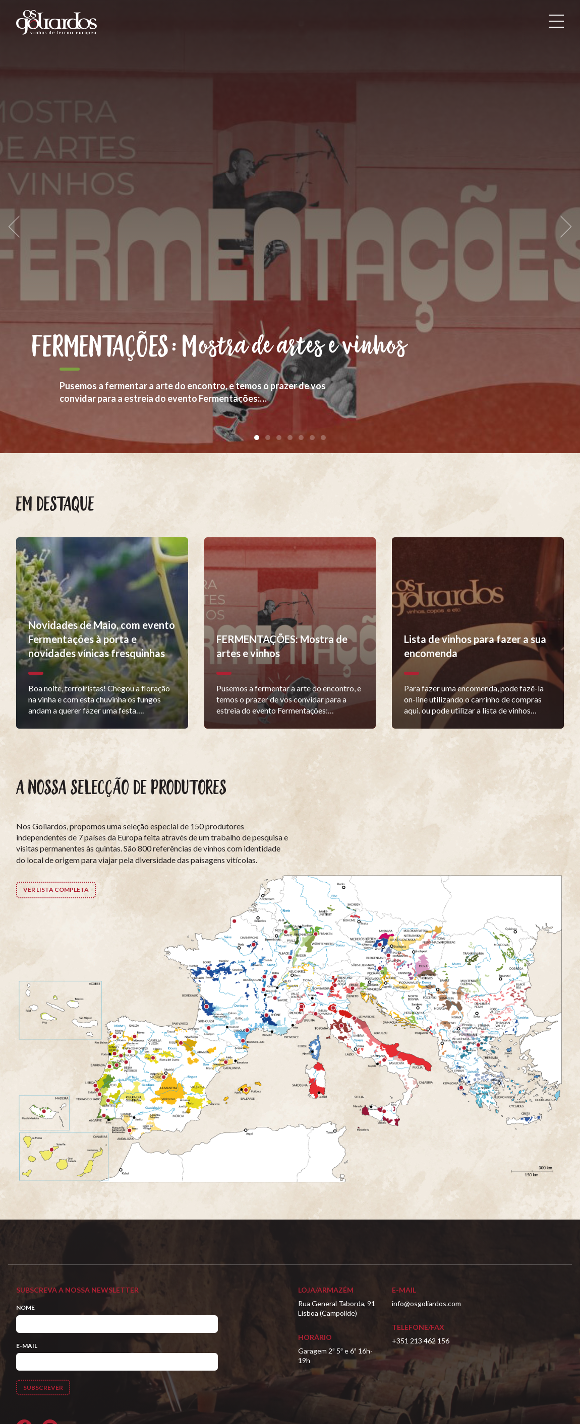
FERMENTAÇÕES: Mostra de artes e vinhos (219, 347)
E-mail (26, 1345)
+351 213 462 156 (420, 1340)
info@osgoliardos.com (426, 1303)
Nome (25, 1307)
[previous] (17, 226)
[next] (563, 226)
